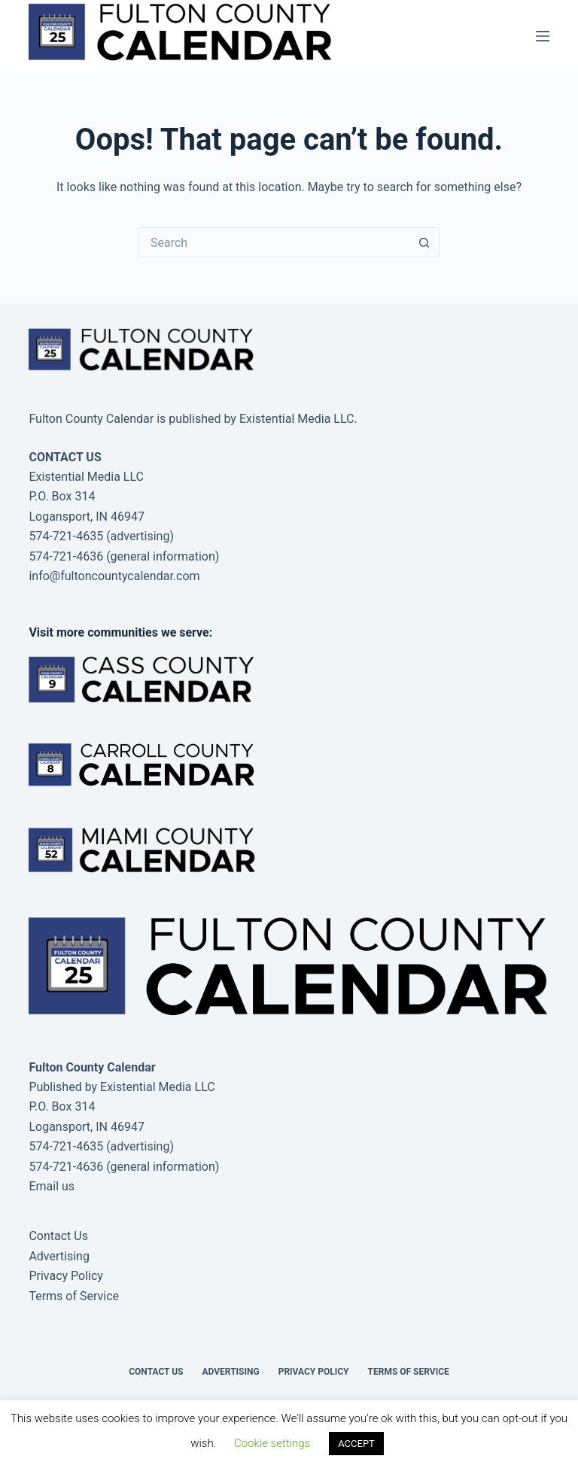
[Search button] (424, 242)
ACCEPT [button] (356, 1443)
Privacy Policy (66, 1276)
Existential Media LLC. (298, 419)
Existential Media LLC (157, 1087)
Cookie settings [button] (272, 1443)
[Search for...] (273, 242)
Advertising (59, 1256)
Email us (52, 1186)
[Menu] (542, 36)
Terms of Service (74, 1296)
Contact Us (58, 1236)
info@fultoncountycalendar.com (114, 576)
